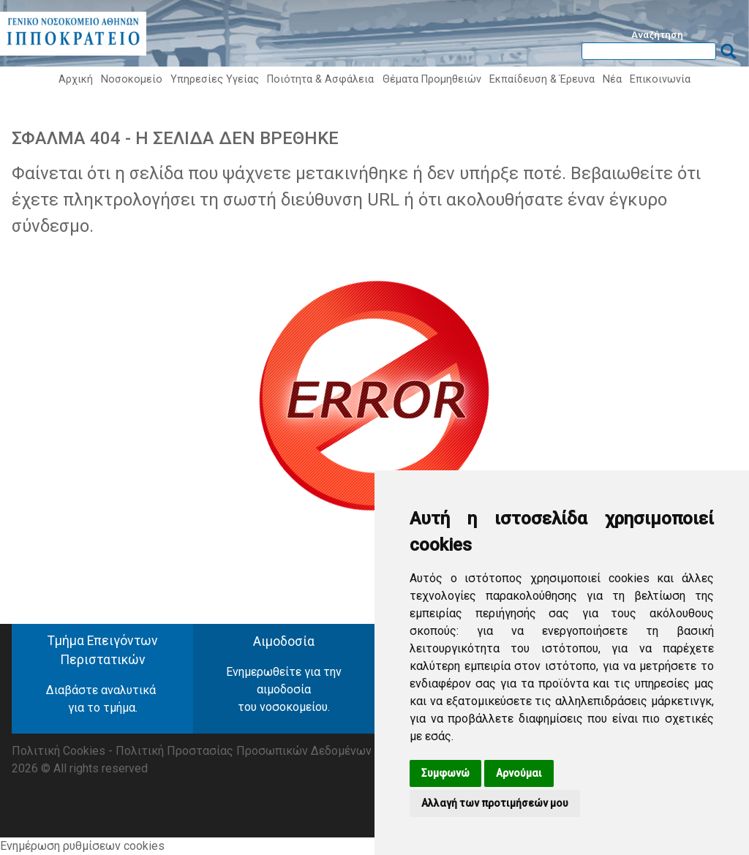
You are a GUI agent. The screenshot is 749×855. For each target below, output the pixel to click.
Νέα (612, 79)
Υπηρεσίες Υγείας (214, 79)
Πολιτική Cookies (58, 751)
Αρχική (76, 79)
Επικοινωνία (660, 79)
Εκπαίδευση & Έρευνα (542, 79)
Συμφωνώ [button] (445, 773)
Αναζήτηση (657, 34)
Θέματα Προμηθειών (432, 79)
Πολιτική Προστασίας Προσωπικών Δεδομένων (244, 751)
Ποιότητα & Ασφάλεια (320, 79)
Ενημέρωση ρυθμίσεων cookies (82, 846)
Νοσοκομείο (131, 79)
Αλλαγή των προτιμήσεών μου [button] (494, 803)
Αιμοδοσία (284, 641)
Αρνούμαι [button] (519, 773)
